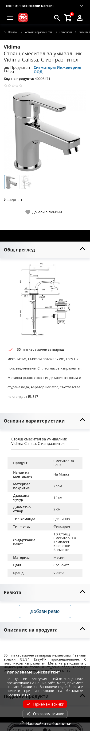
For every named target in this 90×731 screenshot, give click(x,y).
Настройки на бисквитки (45, 723)
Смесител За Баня (64, 463)
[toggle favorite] (44, 212)
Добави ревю (44, 611)
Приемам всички (45, 704)
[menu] (10, 17)
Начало (10, 32)
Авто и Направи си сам (36, 32)
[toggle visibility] (45, 250)
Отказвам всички (44, 714)
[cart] (68, 17)
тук (28, 694)
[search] (57, 17)
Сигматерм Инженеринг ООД (58, 69)
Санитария (63, 32)
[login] (79, 17)
